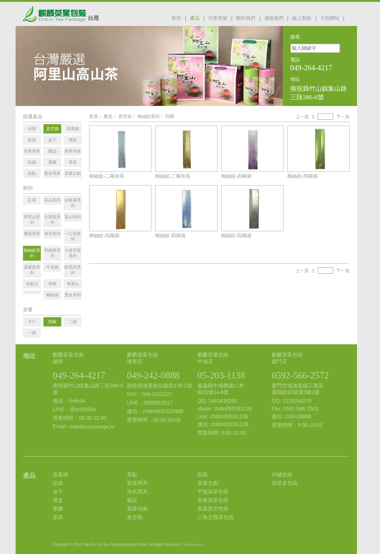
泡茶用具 (137, 492)
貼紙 (202, 474)
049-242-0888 (153, 375)
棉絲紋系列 (148, 116)
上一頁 (302, 116)
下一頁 (343, 116)
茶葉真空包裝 (213, 509)
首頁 (176, 18)
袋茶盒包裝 (285, 483)
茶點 (132, 474)
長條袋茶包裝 (213, 500)
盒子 (58, 492)
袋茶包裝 (137, 509)
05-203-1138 (221, 375)
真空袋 (125, 116)
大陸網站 (330, 18)
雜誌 (132, 500)
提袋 (58, 483)
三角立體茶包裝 (215, 517)
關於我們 (245, 18)
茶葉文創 (207, 483)
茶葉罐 (60, 474)
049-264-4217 (79, 375)
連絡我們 (274, 18)
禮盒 (58, 500)
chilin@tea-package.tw (91, 426)
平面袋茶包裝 (213, 492)
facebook (352, 17)
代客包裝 (217, 18)
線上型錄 (301, 18)
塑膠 (58, 509)
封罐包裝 (282, 474)
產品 (195, 18)
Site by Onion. (194, 545)
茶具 (58, 517)
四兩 (169, 116)
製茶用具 (137, 483)
